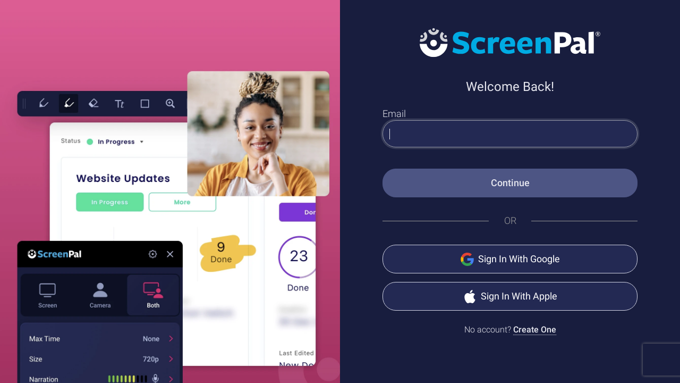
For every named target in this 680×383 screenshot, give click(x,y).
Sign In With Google (510, 259)
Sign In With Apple (510, 296)
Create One (534, 329)
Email (394, 113)
